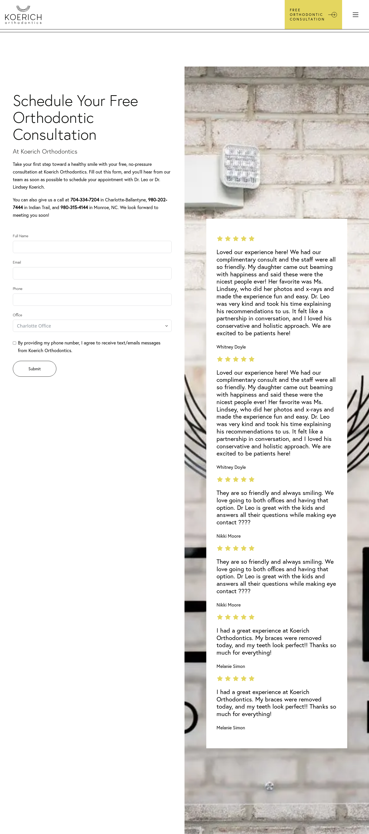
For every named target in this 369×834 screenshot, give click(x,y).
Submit (34, 368)
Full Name (20, 236)
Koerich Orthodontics (65, 172)
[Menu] (355, 14)
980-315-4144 (74, 207)
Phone (17, 288)
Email (17, 262)
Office (17, 315)
